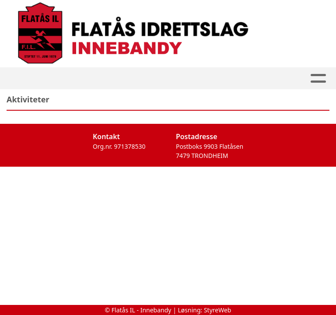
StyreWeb (217, 310)
